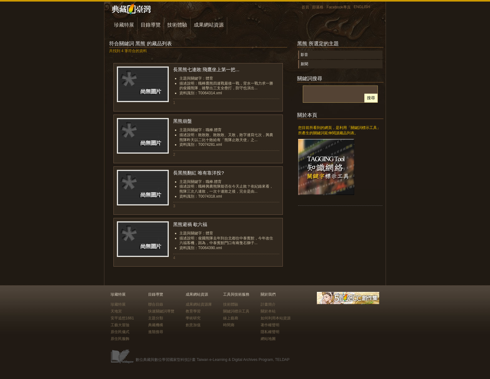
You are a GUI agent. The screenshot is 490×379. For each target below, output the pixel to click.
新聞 (304, 64)
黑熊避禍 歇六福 (190, 224)
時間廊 (228, 325)
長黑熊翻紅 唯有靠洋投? (198, 172)
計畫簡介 (268, 304)
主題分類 (155, 318)
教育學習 (193, 311)
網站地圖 (268, 339)
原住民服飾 (120, 339)
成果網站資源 (209, 24)
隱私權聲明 (270, 332)
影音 (304, 54)
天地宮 (116, 311)
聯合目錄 (155, 304)
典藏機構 (155, 325)
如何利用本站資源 (276, 318)
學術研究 (193, 318)
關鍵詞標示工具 (236, 311)
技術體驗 (177, 24)
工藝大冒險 (120, 325)
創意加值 (193, 325)
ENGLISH (362, 7)
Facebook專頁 (339, 7)
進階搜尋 (155, 332)
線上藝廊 (230, 318)
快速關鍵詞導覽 (161, 311)
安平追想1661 (122, 318)
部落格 (317, 7)
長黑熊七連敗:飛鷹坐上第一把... (206, 69)
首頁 (305, 7)
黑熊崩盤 (182, 121)
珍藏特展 (124, 24)
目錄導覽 (151, 24)
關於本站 (268, 311)
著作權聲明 (270, 325)
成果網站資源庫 (199, 304)
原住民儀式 (120, 332)
